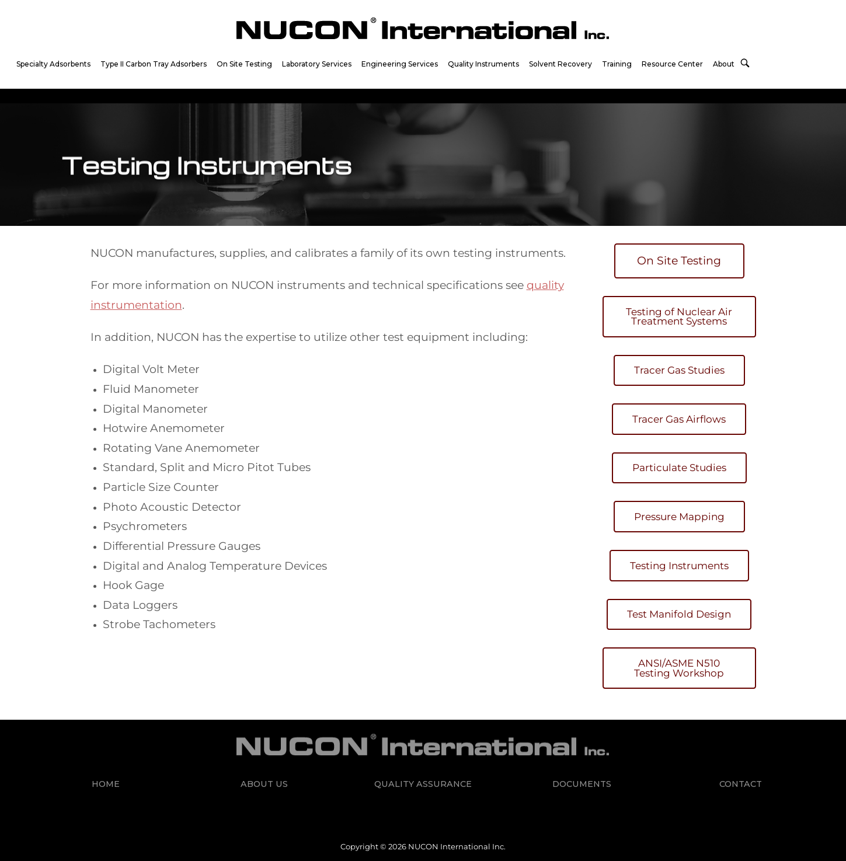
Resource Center (672, 64)
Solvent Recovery (560, 64)
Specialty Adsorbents (53, 64)
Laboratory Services (316, 64)
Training (617, 64)
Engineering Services (399, 64)
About (723, 64)
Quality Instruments (483, 64)
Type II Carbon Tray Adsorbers (153, 64)
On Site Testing (244, 64)
